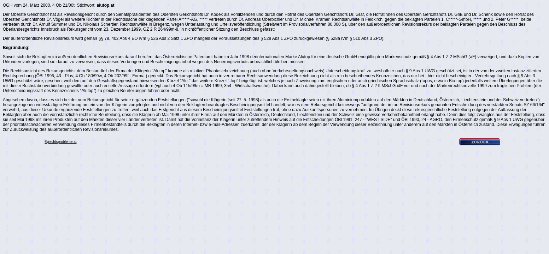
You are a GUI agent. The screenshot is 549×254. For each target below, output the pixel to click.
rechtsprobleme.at (62, 142)
